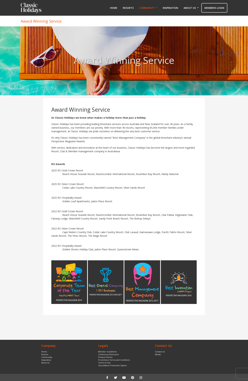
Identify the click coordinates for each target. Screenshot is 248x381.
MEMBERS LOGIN (214, 7)
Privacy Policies (105, 357)
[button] (148, 8)
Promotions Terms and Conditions (114, 360)
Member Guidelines (107, 351)
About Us (45, 362)
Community (46, 357)
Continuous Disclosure (108, 354)
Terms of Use (104, 362)
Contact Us (160, 351)
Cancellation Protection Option (112, 365)
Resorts (128, 7)
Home (113, 7)
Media (158, 354)
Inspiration (170, 7)
